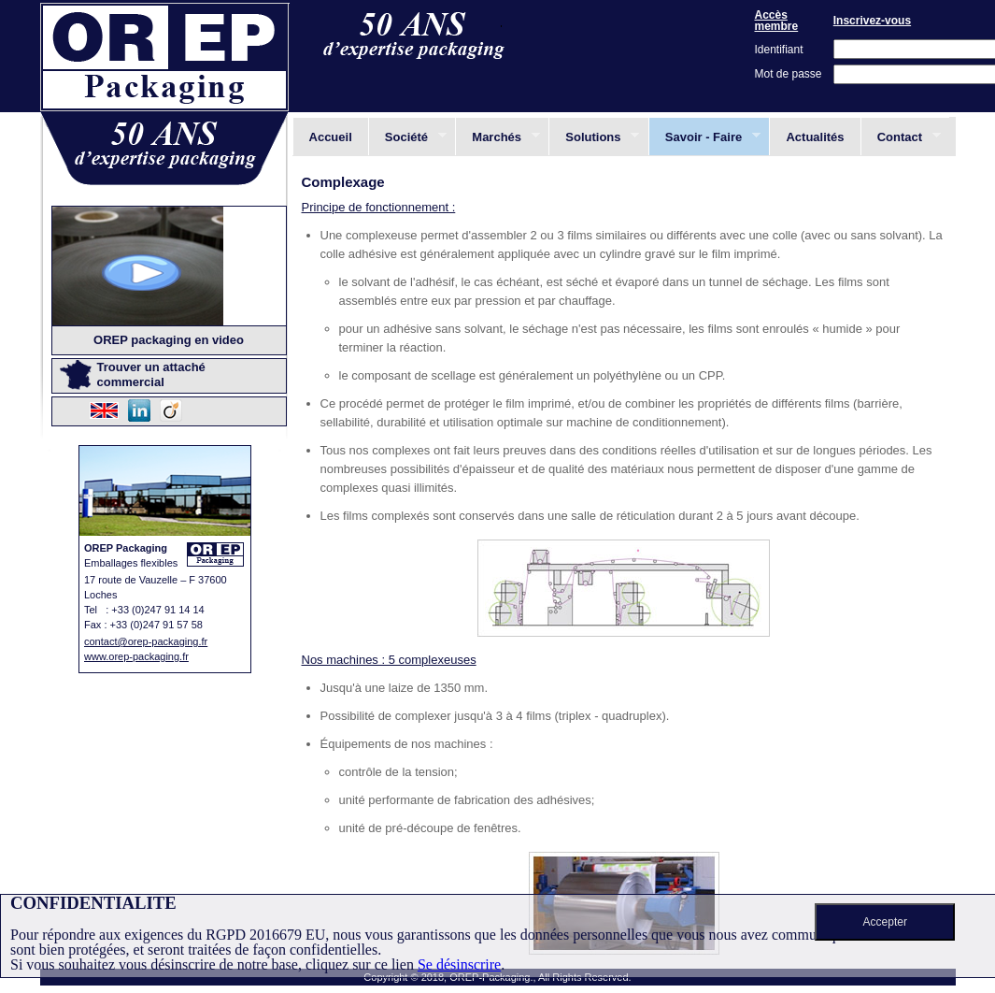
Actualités (815, 137)
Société (407, 136)
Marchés (497, 136)
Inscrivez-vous (872, 20)
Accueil (330, 137)
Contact (900, 136)
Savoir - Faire (704, 136)
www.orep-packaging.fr (136, 656)
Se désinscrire (459, 964)
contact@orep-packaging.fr (145, 641)
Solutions (593, 136)
